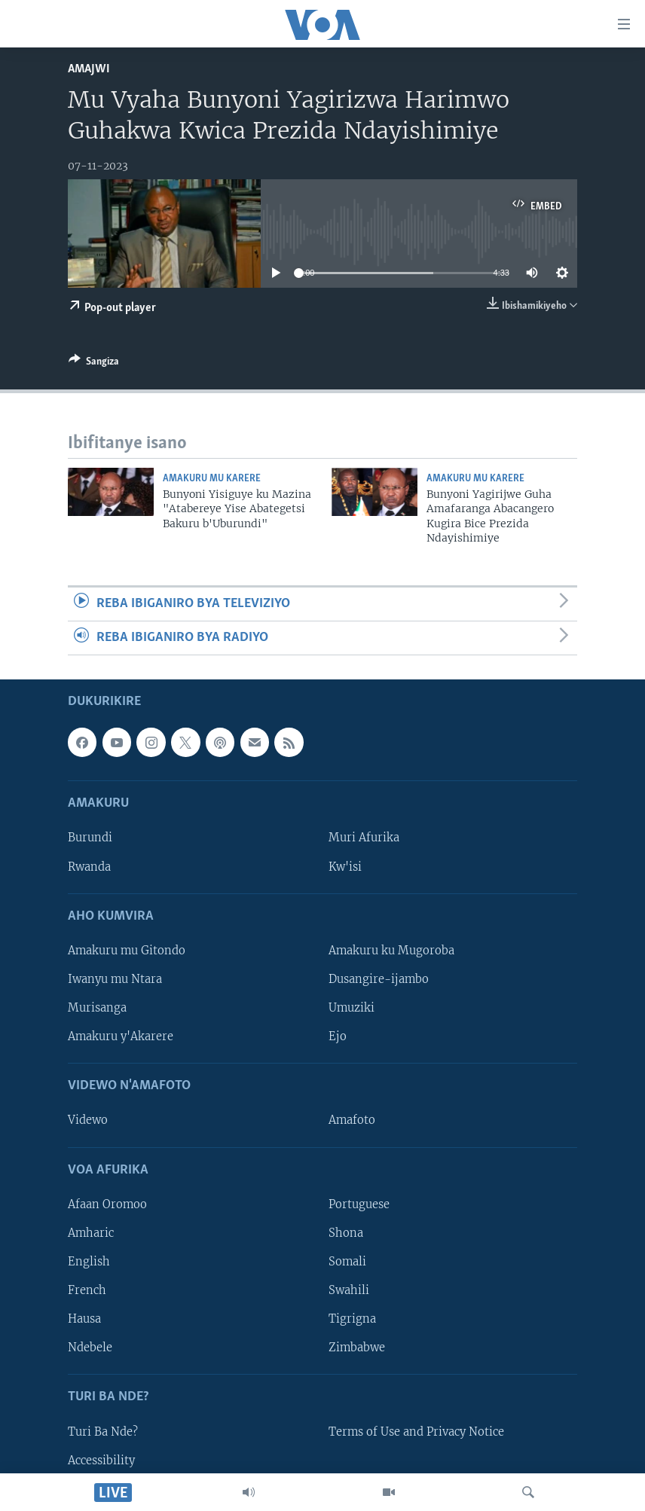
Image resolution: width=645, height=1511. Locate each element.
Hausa (84, 1319)
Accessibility (101, 1460)
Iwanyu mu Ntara (115, 979)
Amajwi (89, 69)
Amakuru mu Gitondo (126, 950)
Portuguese (359, 1204)
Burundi (90, 838)
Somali (347, 1261)
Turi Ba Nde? (103, 1432)
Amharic (91, 1233)
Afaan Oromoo (107, 1204)
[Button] (94, 364)
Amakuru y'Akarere (120, 1036)
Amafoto (352, 1121)
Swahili (349, 1290)
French (87, 1290)
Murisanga (97, 1008)
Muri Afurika (364, 838)
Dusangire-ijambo (379, 979)
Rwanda (89, 867)
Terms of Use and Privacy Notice (416, 1432)
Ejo (338, 1036)
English (89, 1261)
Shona (346, 1233)
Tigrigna (352, 1319)
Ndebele (90, 1347)
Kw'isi (345, 867)
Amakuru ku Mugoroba (391, 950)
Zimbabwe (357, 1347)
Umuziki (351, 1008)
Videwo (88, 1121)
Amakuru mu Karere (212, 479)
